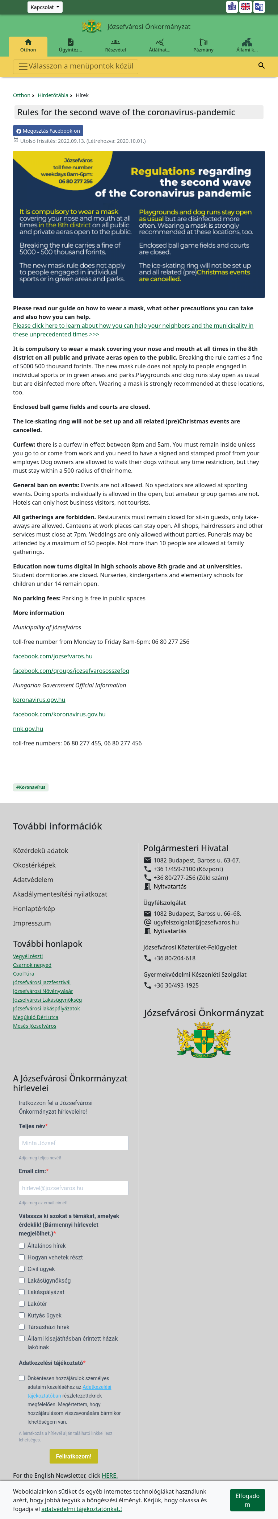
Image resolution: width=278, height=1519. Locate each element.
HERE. (110, 1475)
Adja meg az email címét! (43, 1202)
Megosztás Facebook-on (48, 130)
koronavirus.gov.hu (39, 700)
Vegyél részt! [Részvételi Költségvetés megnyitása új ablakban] (28, 956)
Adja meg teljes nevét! (40, 1157)
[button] (261, 67)
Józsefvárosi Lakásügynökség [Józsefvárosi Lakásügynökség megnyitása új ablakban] (47, 999)
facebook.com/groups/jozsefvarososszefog (71, 671)
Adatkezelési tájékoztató (51, 1362)
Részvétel (115, 45)
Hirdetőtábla (53, 95)
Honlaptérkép (34, 908)
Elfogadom (248, 1500)
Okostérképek (34, 865)
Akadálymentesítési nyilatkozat (60, 894)
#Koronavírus (30, 787)
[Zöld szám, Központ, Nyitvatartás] (45, 7)
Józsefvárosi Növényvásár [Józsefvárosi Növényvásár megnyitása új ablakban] (43, 991)
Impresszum (32, 923)
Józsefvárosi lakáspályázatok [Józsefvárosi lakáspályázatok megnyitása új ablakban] (46, 1008)
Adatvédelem (33, 879)
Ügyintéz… (71, 45)
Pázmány (203, 45)
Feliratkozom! (74, 1456)
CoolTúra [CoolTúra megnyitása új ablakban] (23, 973)
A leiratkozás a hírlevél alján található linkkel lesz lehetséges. (65, 1437)
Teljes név (32, 1126)
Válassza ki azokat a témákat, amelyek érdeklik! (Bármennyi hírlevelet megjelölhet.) (69, 1225)
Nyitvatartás (169, 886)
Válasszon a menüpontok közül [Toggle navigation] (76, 66)
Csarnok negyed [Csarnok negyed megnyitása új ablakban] (32, 964)
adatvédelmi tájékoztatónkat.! (81, 1509)
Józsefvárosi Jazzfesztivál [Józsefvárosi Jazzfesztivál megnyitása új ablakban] (42, 982)
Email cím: (32, 1171)
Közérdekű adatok (40, 850)
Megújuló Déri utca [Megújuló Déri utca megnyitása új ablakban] (35, 1017)
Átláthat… (160, 45)
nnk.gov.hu (28, 729)
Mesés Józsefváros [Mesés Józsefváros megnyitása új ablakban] (34, 1025)
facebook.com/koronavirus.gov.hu (59, 714)
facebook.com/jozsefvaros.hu (53, 656)
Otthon (28, 45)
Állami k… (247, 45)
